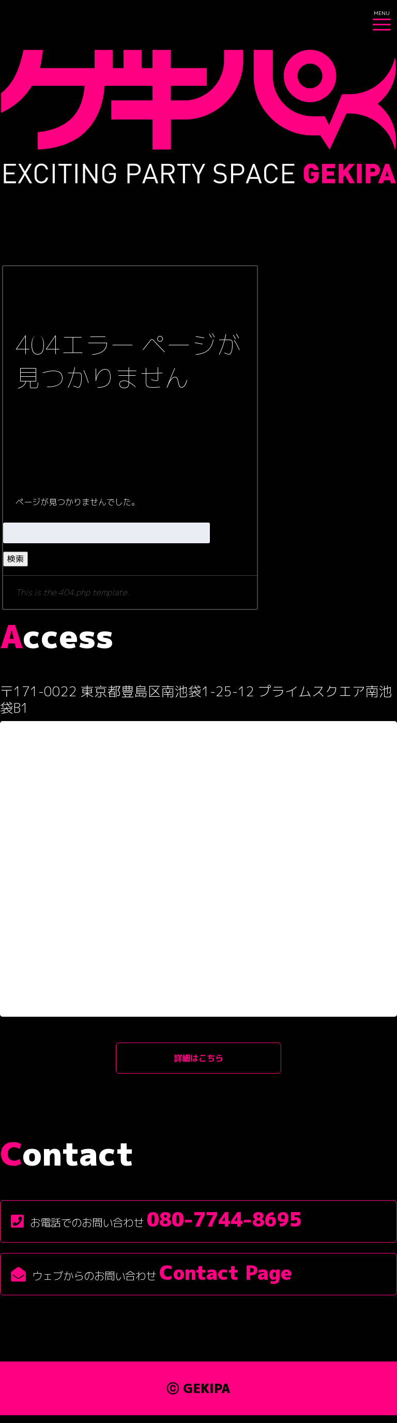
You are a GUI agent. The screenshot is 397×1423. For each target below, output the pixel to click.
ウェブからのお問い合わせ (151, 1279)
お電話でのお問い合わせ (156, 1227)
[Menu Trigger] (381, 18)
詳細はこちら (198, 1061)
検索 (15, 558)
